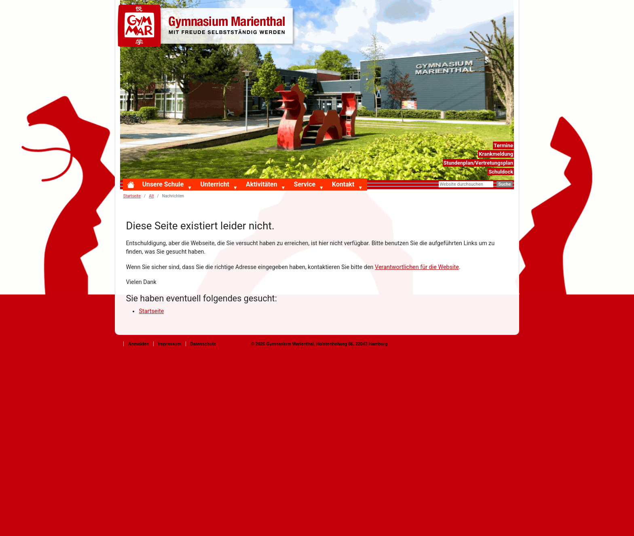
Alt (151, 196)
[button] (191, 188)
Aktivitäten (261, 184)
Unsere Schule (163, 184)
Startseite (132, 196)
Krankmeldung (496, 154)
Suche (504, 184)
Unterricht (214, 184)
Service (304, 184)
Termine (503, 145)
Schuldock (500, 172)
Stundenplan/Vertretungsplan (478, 163)
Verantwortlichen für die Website (417, 267)
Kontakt (343, 184)
